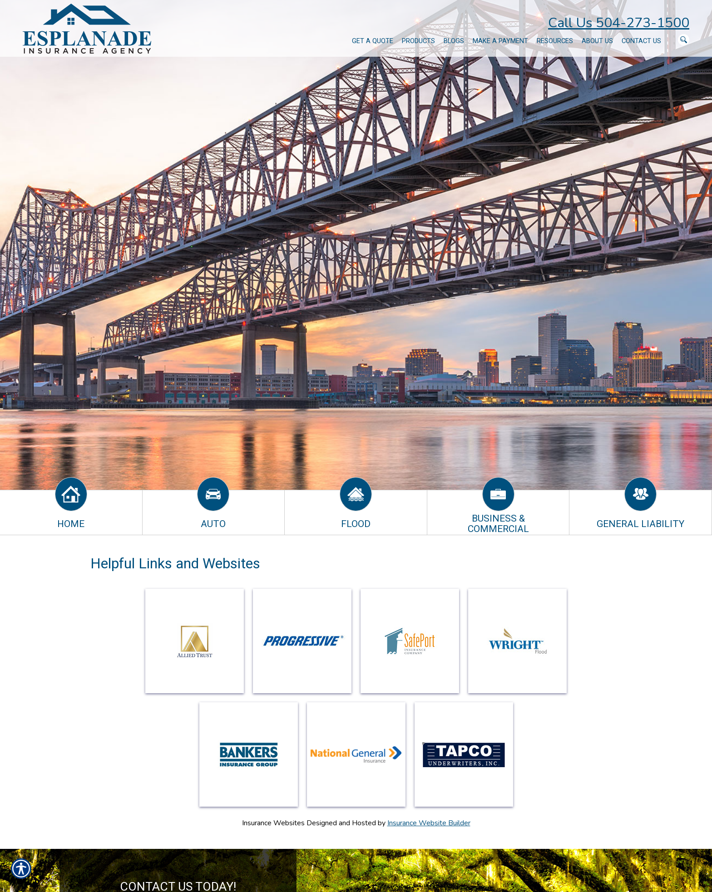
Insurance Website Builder (428, 823)
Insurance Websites (273, 823)
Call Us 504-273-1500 (618, 23)
